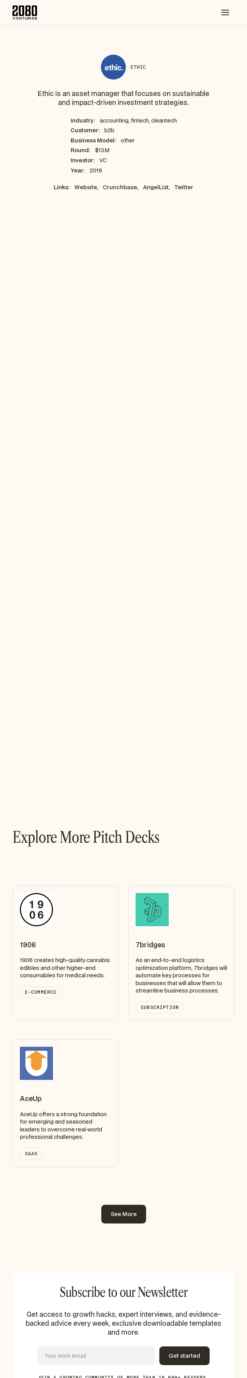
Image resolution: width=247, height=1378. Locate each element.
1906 (28, 944)
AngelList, (156, 187)
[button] (225, 12)
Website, (86, 187)
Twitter (184, 187)
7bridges (150, 944)
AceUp (31, 1098)
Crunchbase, (120, 187)
